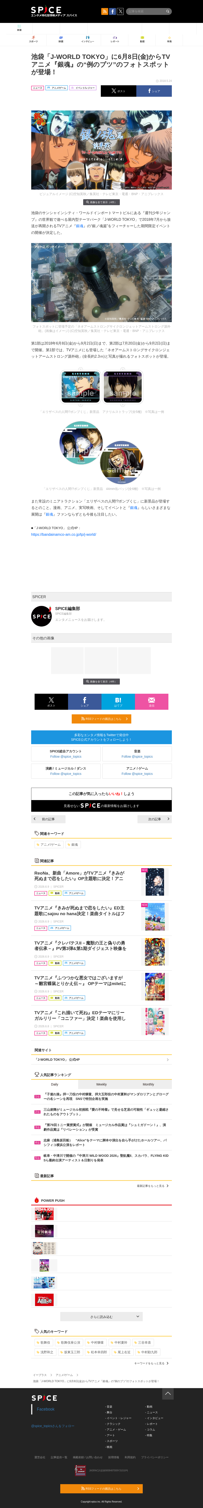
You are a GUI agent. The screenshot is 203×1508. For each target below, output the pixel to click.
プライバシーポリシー (155, 1457)
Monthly (148, 1084)
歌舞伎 (43, 1342)
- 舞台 (108, 1412)
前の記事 (44, 819)
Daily (54, 1084)
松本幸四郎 (97, 1352)
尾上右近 (122, 1352)
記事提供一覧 (59, 1457)
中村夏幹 (119, 1342)
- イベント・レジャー (118, 1418)
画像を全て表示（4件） (101, 202)
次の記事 (158, 819)
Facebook (46, 1409)
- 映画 (108, 1447)
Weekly (101, 1084)
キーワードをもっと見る (151, 1363)
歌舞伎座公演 (68, 1342)
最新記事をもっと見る (152, 1186)
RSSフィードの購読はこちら (104, 719)
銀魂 (79, 226)
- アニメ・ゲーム (115, 1429)
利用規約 (130, 1457)
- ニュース (151, 1412)
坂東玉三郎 (70, 1352)
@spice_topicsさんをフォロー (52, 1426)
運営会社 (39, 1457)
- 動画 (148, 1406)
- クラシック (113, 1423)
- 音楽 (108, 1406)
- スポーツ (111, 1441)
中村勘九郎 (147, 1352)
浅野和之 (45, 1352)
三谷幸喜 (142, 1342)
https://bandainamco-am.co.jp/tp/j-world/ (63, 534)
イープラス (40, 1375)
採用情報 (113, 1457)
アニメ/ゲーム (49, 844)
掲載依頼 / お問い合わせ (88, 1457)
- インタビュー (154, 1418)
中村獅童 (95, 1342)
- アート (110, 1435)
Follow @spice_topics (66, 756)
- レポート (151, 1423)
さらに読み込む (114, 1317)
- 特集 (148, 1435)
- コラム (150, 1429)
